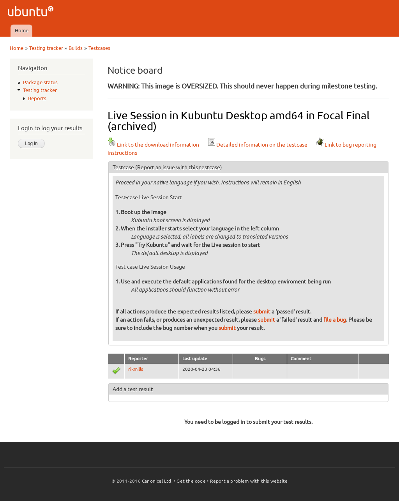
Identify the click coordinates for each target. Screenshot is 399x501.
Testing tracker (46, 48)
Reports (37, 98)
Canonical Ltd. (157, 480)
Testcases (99, 48)
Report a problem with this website (249, 480)
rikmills (135, 369)
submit (261, 311)
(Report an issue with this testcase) (178, 167)
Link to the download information (153, 145)
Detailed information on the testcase (257, 145)
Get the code (191, 480)
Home (21, 30)
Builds (76, 48)
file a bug (334, 320)
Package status (40, 82)
